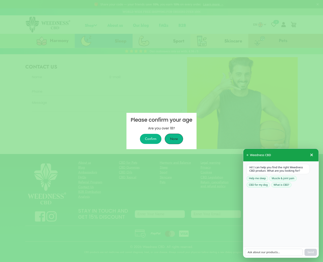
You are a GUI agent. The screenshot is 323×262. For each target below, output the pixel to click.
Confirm (150, 139)
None (174, 139)
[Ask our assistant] (262, 144)
